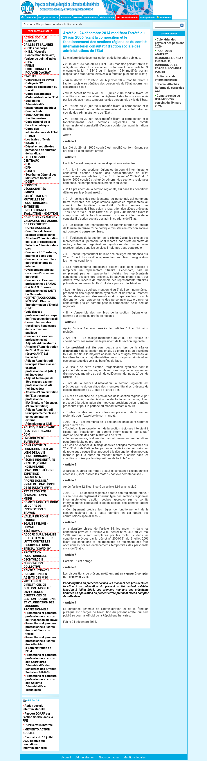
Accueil (28, 24)
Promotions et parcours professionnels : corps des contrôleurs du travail (41, 629)
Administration (85, 757)
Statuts (30, 76)
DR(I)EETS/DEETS (48, 17)
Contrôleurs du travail (40, 80)
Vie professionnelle (127, 17)
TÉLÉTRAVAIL (33, 531)
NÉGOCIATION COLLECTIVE (33, 564)
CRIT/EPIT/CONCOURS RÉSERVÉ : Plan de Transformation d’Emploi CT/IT (42, 303)
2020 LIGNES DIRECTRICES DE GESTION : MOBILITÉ (37, 584)
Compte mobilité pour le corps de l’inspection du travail (41, 508)
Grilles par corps (36, 48)
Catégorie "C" (34, 83)
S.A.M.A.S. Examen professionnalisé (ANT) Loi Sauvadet (41, 291)
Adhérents (164, 17)
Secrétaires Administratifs (35, 102)
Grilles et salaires (39, 44)
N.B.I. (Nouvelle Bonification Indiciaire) (40, 53)
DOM (27, 434)
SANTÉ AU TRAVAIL (37, 570)
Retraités (31, 41)
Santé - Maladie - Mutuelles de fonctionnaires (37, 199)
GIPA (29, 62)
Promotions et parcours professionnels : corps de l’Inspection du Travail (42, 616)
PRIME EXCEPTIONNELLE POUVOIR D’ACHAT (38, 69)
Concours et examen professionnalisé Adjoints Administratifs (41, 339)
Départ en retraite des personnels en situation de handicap (41, 150)
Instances (65, 17)
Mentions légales (134, 757)
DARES (30, 171)
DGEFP (30, 181)
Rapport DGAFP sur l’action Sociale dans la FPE (38, 717)
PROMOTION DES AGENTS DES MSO (36, 575)
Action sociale (73, 24)
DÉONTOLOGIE (33, 559)
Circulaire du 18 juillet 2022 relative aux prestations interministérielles (38, 743)
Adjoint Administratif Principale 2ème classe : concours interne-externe (42, 415)
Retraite (30, 136)
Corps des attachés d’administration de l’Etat (42, 95)
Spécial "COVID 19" (37, 548)
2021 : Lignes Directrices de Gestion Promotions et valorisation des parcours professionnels (40, 600)
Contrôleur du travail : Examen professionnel (40, 233)
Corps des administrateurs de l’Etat (42, 130)
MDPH (30, 192)
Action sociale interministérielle (34, 707)
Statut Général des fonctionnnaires (38, 116)
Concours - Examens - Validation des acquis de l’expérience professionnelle (41, 223)
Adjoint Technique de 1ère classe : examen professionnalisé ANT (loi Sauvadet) (40, 383)
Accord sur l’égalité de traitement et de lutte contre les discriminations (40, 540)
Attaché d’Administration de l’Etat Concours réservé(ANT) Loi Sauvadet (42, 352)
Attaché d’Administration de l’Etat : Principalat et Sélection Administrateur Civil (42, 244)
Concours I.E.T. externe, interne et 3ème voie (41, 254)
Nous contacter (109, 757)
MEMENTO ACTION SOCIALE (36, 731)
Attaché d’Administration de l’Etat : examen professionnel (42, 395)
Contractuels (34, 111)
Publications (91, 17)
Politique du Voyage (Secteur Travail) (39, 429)
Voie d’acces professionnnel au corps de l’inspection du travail (42, 315)
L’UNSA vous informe (39, 725)
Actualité (31, 17)
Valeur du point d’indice (41, 58)
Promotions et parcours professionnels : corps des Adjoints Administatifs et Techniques (41, 683)
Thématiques (107, 17)
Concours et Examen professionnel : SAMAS (41, 282)
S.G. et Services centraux (36, 158)
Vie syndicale (147, 17)
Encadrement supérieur (41, 108)
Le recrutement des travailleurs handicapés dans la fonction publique (41, 327)
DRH (28, 167)
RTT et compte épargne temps (35, 493)
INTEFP (77, 17)
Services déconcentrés (35, 187)
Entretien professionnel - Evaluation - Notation (41, 210)
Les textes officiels (38, 139)
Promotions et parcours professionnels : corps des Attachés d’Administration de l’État (41, 644)
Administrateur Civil (39, 423)
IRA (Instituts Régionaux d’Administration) (42, 404)
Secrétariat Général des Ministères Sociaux (41, 176)
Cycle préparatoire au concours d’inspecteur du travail (40, 273)
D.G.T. (29, 164)
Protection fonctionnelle (35, 554)
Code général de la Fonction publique (38, 123)
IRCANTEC (33, 143)
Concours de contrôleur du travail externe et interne (41, 263)
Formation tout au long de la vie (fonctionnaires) (38, 452)
